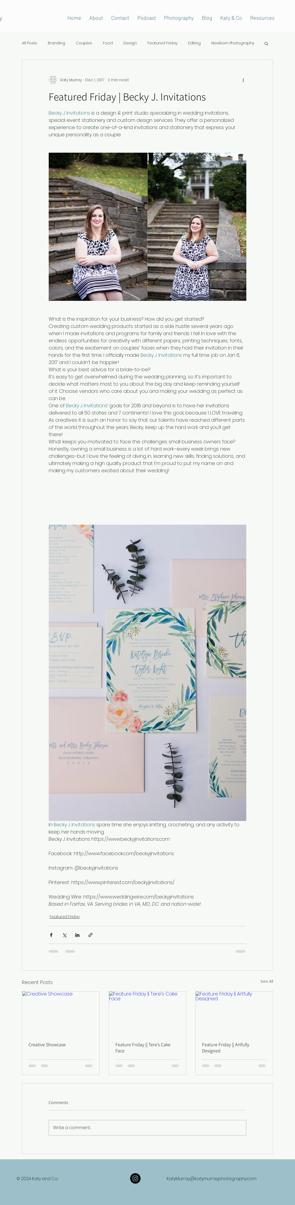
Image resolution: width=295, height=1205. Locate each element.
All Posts (29, 43)
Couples (84, 43)
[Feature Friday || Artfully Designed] (234, 1013)
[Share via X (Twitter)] (64, 934)
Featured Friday (162, 43)
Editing (194, 43)
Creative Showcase (47, 1044)
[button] (266, 43)
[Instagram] (135, 1178)
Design (130, 43)
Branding (56, 43)
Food (108, 43)
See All (267, 981)
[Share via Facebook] (51, 934)
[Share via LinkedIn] (77, 934)
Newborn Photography (232, 43)
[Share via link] (90, 934)
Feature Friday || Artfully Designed (225, 1047)
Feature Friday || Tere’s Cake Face (142, 1047)
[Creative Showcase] (60, 1013)
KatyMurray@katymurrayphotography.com (212, 1179)
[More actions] (243, 80)
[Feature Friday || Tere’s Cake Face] (147, 1013)
